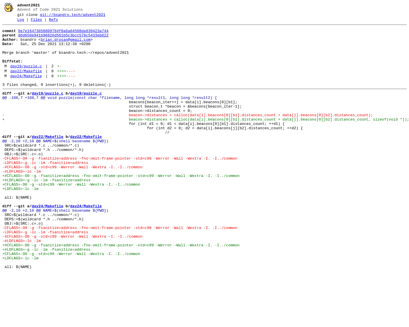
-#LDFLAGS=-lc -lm (21, 201)
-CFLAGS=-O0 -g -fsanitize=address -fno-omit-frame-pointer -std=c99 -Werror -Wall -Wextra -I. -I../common (119, 185)
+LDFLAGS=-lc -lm (20, 221)
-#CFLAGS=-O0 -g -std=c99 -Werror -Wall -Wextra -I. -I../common (72, 195)
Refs (53, 22)
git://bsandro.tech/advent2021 (72, 16)
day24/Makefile (26, 88)
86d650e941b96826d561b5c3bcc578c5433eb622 (63, 39)
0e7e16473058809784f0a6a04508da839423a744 (63, 34)
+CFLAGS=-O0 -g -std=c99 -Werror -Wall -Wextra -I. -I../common (71, 216)
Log (20, 22)
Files (36, 22)
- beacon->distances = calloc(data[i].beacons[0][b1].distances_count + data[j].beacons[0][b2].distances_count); (187, 133)
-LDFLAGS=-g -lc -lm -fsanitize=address (45, 190)
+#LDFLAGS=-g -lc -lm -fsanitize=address (46, 211)
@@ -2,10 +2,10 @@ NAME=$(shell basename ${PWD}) (55, 164)
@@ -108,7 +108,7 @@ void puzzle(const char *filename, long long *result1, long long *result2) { (109, 112)
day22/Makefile (26, 82)
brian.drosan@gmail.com (66, 44)
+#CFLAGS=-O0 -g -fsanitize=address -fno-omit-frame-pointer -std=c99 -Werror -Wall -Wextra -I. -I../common (121, 206)
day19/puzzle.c (26, 76)
